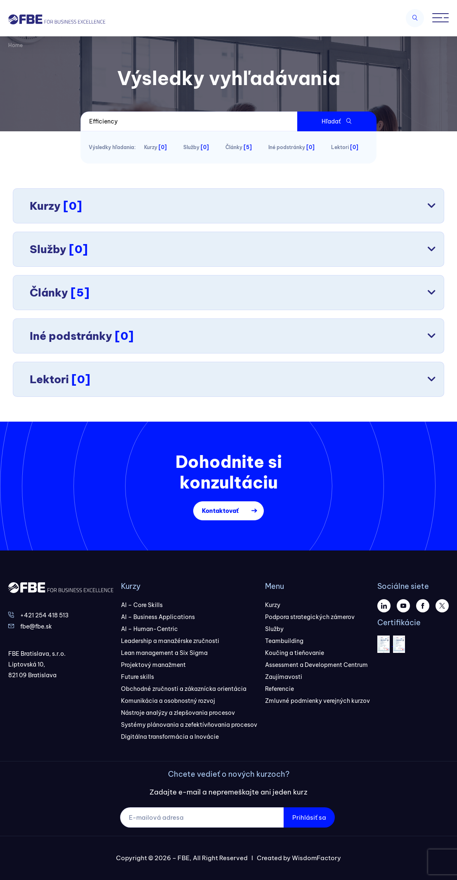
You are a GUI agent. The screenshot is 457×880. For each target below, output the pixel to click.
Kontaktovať (220, 511)
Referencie (279, 689)
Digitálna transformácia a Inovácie (170, 736)
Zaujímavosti (283, 677)
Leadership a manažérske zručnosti (170, 641)
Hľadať (337, 121)
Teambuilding (284, 641)
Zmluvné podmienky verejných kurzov (317, 700)
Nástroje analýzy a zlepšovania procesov (178, 712)
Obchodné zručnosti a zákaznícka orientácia (183, 689)
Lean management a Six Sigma (164, 653)
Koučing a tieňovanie (294, 653)
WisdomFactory (316, 858)
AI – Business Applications (158, 617)
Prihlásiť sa (309, 817)
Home (15, 45)
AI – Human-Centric (149, 629)
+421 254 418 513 (44, 615)
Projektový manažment (153, 665)
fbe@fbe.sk (36, 626)
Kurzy (272, 605)
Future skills (137, 677)
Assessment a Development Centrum (316, 665)
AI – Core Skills (142, 605)
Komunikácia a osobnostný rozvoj (168, 700)
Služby (274, 629)
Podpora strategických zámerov (310, 617)
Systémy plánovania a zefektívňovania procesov (189, 724)
